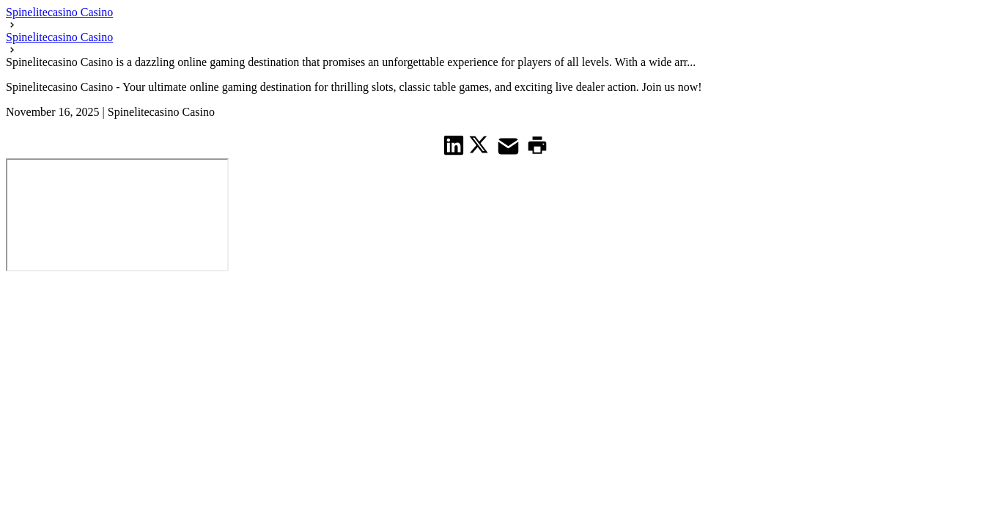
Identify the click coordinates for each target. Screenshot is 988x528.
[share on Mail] (510, 144)
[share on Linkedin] (454, 144)
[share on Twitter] (480, 144)
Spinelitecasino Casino (59, 12)
